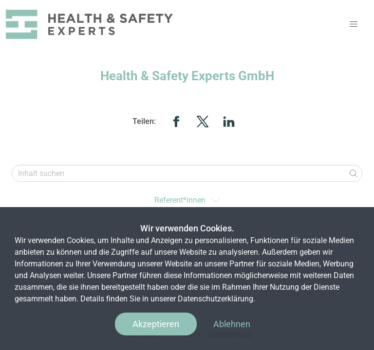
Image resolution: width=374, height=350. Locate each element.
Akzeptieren (155, 324)
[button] (353, 24)
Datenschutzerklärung (215, 298)
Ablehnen (231, 324)
